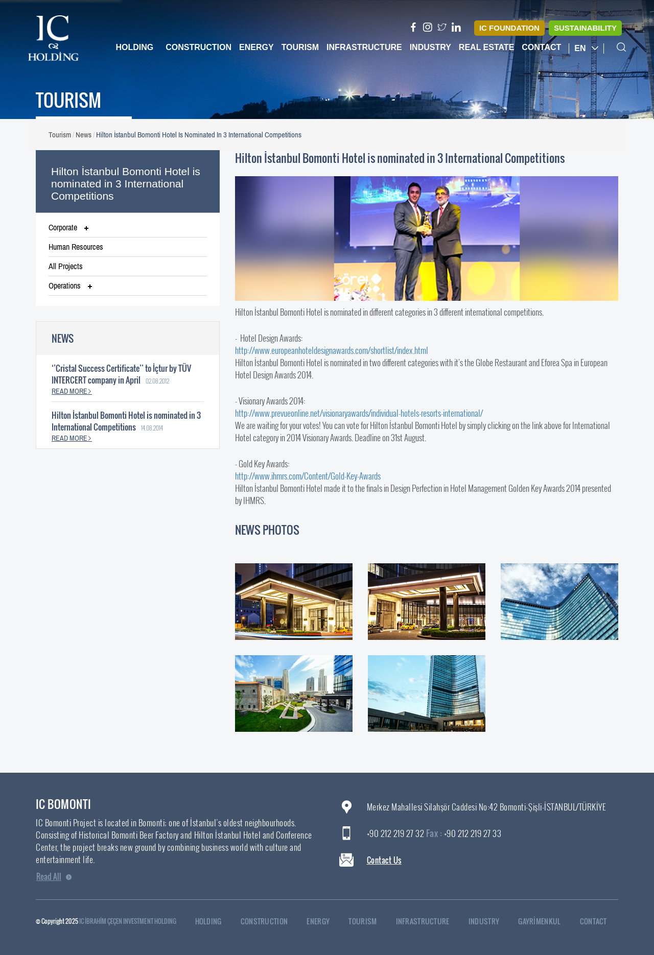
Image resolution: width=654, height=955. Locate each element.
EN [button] (586, 48)
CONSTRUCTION (269, 921)
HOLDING (213, 921)
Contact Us (384, 860)
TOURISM (367, 921)
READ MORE (72, 391)
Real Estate (486, 47)
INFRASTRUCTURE (428, 921)
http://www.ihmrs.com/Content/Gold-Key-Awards (308, 475)
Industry (430, 47)
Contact (541, 47)
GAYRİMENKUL (544, 921)
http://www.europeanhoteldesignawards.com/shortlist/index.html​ (331, 350)
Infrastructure (364, 47)
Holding (134, 47)
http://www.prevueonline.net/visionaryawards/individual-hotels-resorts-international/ (359, 413)
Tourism (300, 47)
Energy (256, 47)
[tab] (128, 227)
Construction (198, 47)
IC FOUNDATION (509, 27)
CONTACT (598, 921)
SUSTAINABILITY (585, 27)
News (83, 134)
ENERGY (323, 921)
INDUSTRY (489, 921)
